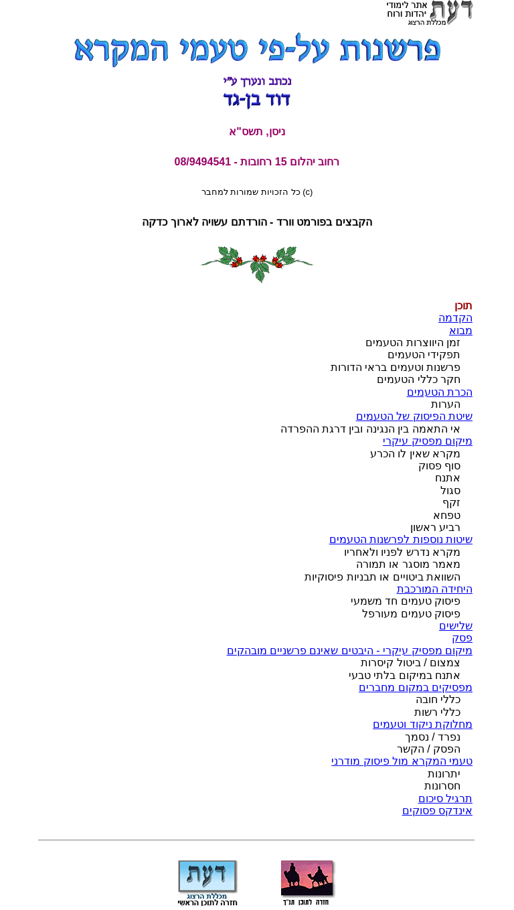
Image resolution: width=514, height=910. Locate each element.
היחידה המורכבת (435, 589)
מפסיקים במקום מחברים (416, 687)
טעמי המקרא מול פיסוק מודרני (402, 761)
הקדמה (455, 317)
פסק (462, 637)
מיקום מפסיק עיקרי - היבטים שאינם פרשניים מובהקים (350, 650)
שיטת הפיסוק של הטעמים (414, 416)
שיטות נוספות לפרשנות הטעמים (401, 539)
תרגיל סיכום (445, 798)
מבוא (461, 330)
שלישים (456, 625)
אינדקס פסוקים (437, 810)
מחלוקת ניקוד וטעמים (423, 724)
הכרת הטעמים (440, 392)
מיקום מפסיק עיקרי (428, 441)
